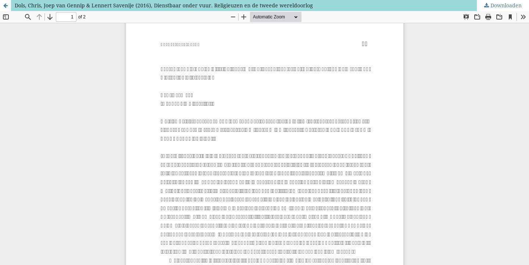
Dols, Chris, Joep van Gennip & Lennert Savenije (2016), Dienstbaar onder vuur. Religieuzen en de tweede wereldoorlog (164, 5)
